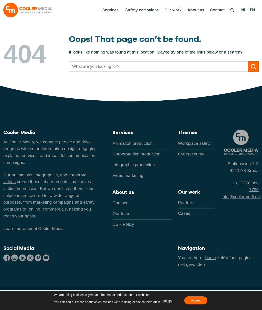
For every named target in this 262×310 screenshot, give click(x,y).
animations (22, 175)
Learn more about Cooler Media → (36, 228)
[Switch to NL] (244, 10)
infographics (46, 175)
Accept (196, 300)
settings (166, 301)
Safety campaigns (142, 10)
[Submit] (253, 66)
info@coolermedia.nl (241, 196)
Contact (217, 10)
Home (210, 257)
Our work (173, 10)
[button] (109, 10)
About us (195, 10)
